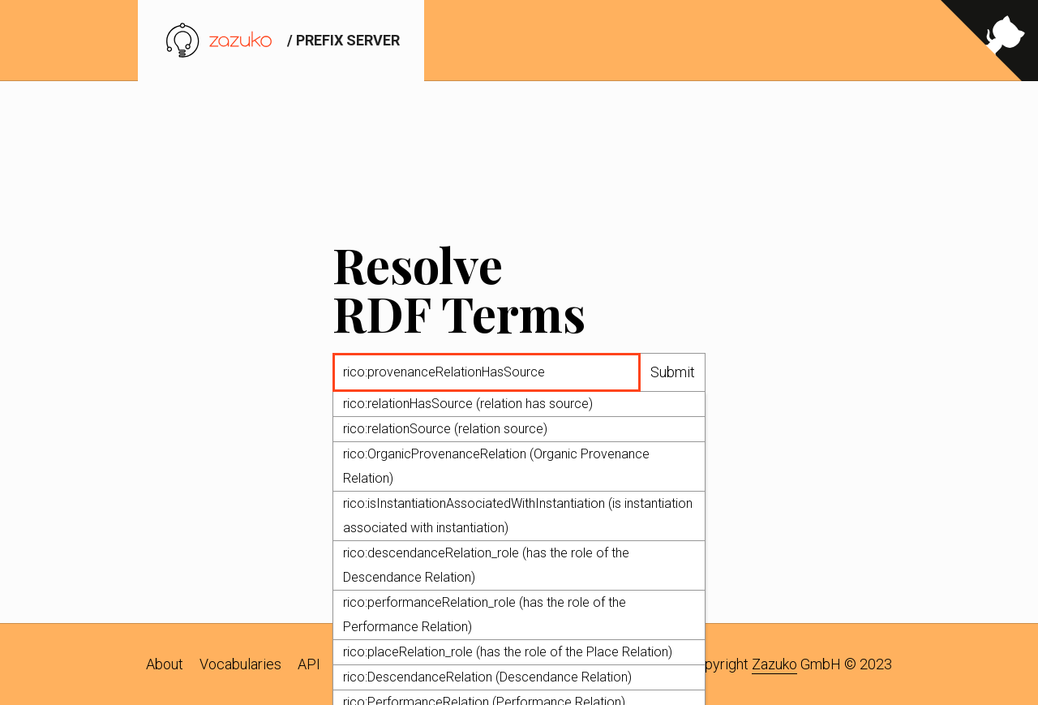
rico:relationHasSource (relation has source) (468, 404)
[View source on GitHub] (989, 40)
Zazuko (774, 664)
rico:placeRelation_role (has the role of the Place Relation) (507, 652)
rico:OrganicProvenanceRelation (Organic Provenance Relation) (496, 467)
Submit (672, 372)
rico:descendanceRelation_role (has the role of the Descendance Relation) (486, 566)
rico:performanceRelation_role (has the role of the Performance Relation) (484, 615)
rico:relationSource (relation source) (445, 429)
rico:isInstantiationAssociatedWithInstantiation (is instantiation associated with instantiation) (518, 516)
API (309, 664)
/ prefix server (281, 40)
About (164, 664)
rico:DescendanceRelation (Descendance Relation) (487, 678)
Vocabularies (240, 664)
